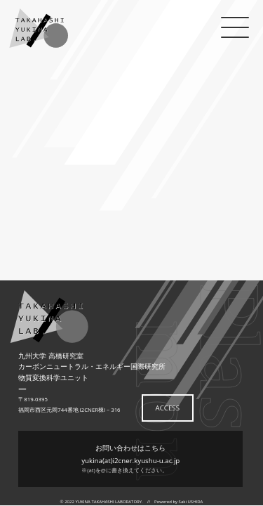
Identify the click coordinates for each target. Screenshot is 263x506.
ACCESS (168, 408)
